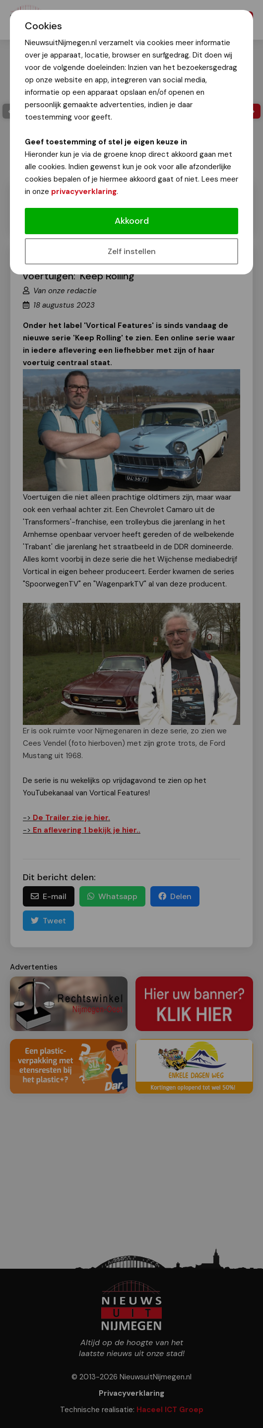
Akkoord (132, 221)
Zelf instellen (132, 251)
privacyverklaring (84, 191)
